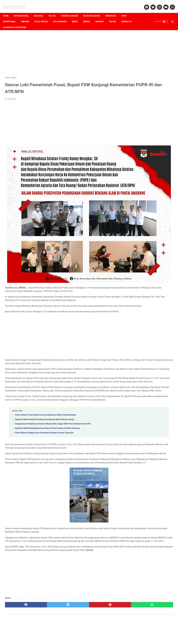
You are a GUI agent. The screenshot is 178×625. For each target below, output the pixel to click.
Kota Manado (62, 17)
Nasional (40, 11)
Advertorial (11, 17)
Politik (54, 11)
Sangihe (101, 17)
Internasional (23, 11)
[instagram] (157, 4)
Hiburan (27, 17)
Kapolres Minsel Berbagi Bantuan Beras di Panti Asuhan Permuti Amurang (47, 407)
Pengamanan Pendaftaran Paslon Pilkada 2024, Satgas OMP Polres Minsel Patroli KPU (53, 402)
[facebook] (144, 4)
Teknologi (128, 17)
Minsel (88, 17)
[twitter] (151, 4)
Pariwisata (112, 11)
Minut (77, 17)
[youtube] (164, 4)
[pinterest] (75, 600)
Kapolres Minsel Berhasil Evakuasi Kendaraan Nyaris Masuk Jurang (44, 398)
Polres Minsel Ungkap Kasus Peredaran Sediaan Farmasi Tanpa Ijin (44, 411)
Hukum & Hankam (71, 11)
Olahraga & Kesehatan (16, 23)
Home (7, 11)
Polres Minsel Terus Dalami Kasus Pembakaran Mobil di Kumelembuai (45, 393)
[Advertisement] (61, 49)
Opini (125, 11)
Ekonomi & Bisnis (93, 11)
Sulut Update (43, 17)
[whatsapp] (170, 4)
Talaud (114, 17)
